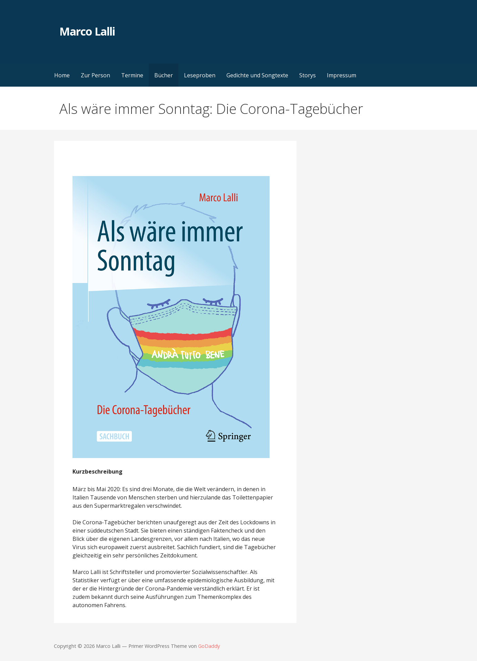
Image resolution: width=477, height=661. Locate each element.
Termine (132, 75)
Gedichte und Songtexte (257, 75)
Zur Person (95, 75)
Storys (307, 75)
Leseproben (199, 75)
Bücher (163, 75)
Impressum (341, 75)
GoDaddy (209, 646)
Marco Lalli (87, 31)
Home (62, 75)
